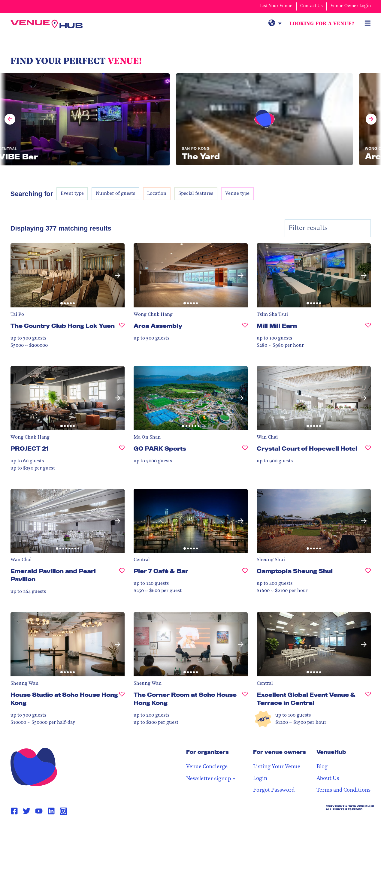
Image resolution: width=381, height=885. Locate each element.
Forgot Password (274, 790)
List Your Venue (276, 6)
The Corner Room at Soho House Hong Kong (185, 698)
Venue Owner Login (351, 6)
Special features (195, 193)
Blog (322, 767)
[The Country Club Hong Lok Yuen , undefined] (122, 328)
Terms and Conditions (343, 790)
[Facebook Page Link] (14, 811)
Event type (72, 193)
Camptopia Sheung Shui (295, 571)
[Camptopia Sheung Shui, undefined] (368, 573)
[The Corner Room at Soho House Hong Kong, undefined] (245, 701)
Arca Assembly (158, 325)
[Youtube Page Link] (39, 811)
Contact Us (311, 6)
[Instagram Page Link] (63, 811)
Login (260, 778)
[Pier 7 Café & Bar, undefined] (245, 573)
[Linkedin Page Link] (51, 811)
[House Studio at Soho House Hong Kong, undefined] (122, 701)
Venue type (237, 193)
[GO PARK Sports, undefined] (245, 451)
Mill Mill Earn (277, 325)
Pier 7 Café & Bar (161, 571)
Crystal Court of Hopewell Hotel (307, 448)
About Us (327, 778)
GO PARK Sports (160, 448)
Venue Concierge (207, 767)
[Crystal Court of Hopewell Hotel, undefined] (368, 451)
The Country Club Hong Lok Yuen (63, 325)
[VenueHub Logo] (47, 24)
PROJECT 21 (30, 448)
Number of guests (115, 193)
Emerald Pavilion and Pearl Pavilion (53, 575)
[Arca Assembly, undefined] (245, 328)
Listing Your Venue (276, 767)
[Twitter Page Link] (26, 811)
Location (156, 193)
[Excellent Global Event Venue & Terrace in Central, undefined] (368, 701)
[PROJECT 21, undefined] (122, 451)
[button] (117, 275)
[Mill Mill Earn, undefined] (368, 328)
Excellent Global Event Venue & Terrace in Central (306, 698)
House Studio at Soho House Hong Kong (64, 698)
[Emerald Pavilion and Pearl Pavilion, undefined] (122, 577)
